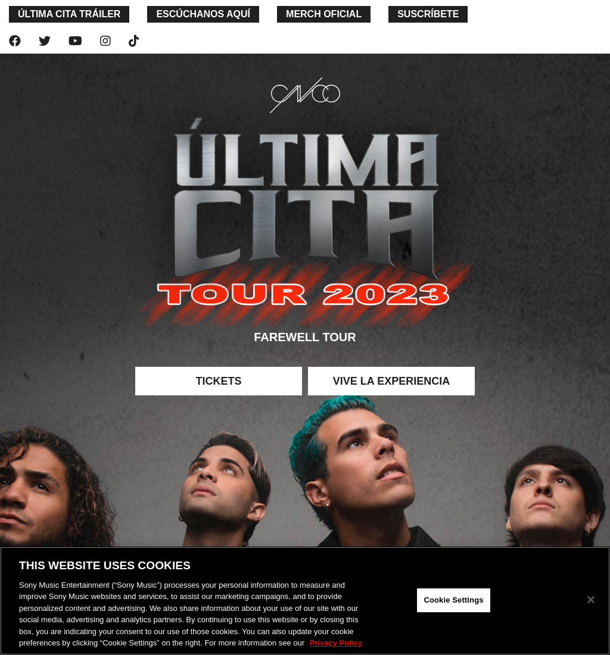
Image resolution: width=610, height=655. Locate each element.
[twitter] (45, 41)
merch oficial (324, 14)
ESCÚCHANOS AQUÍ (203, 14)
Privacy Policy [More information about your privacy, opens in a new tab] (336, 642)
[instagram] (105, 41)
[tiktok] (134, 41)
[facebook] (15, 41)
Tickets (218, 381)
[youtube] (75, 41)
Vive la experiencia (391, 381)
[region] (305, 601)
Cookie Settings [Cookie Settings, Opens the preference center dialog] (453, 599)
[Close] (591, 600)
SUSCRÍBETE (428, 14)
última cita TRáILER (69, 14)
